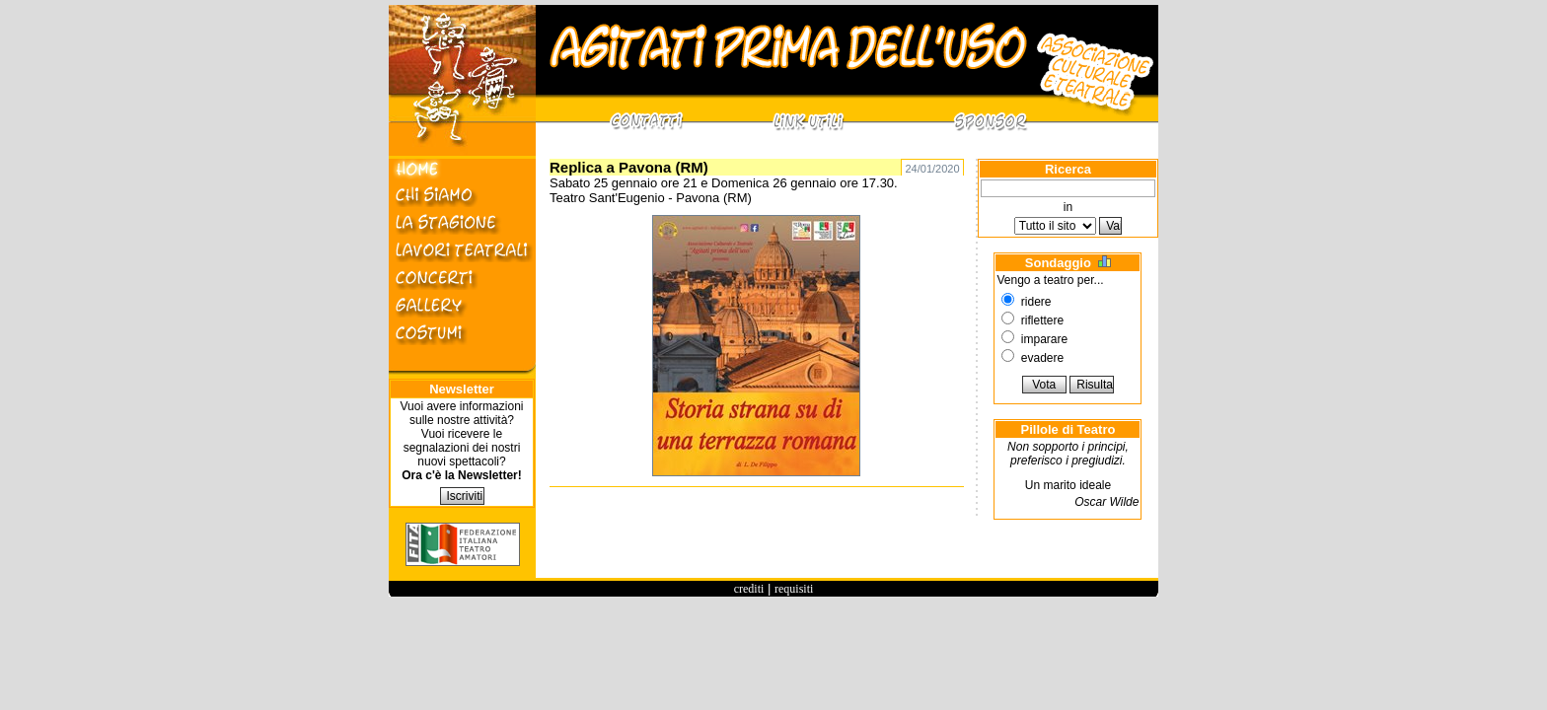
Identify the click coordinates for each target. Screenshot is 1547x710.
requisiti (793, 589)
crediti (749, 589)
